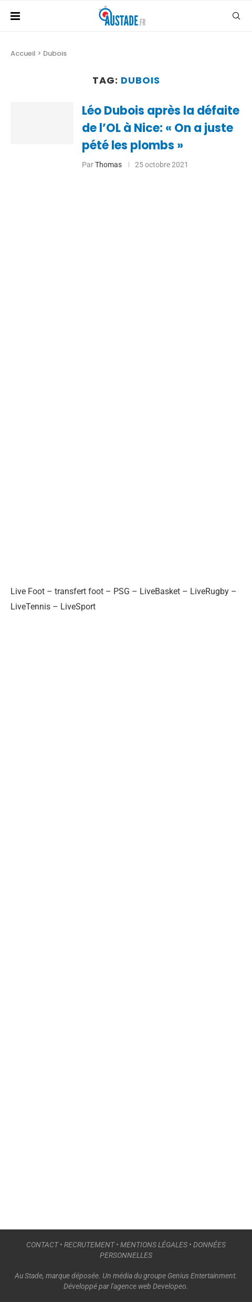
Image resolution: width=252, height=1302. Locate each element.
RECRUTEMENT (89, 1244)
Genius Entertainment (201, 1276)
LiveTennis (30, 607)
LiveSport (78, 607)
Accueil (23, 53)
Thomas (108, 164)
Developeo (169, 1286)
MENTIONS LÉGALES (153, 1244)
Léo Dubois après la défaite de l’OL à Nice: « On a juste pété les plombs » (160, 128)
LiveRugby (209, 591)
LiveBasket (160, 591)
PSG (121, 591)
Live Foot (27, 591)
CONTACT (42, 1244)
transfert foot (79, 591)
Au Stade (29, 1276)
